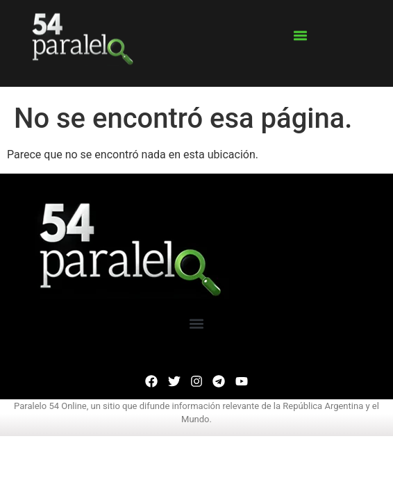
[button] (300, 29)
